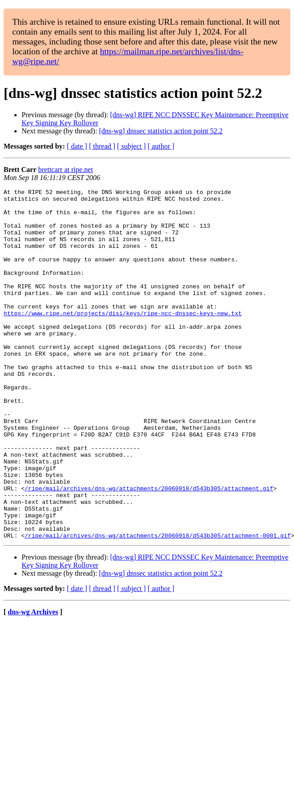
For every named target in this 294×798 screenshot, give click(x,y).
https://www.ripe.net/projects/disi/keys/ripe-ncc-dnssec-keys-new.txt (122, 339)
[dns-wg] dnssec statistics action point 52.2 (161, 131)
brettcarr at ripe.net (65, 169)
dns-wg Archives (33, 682)
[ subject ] (131, 146)
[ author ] (161, 146)
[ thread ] (102, 146)
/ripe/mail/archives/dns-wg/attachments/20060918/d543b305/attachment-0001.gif (158, 605)
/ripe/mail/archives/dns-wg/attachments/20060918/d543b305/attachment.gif (149, 549)
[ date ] (77, 146)
